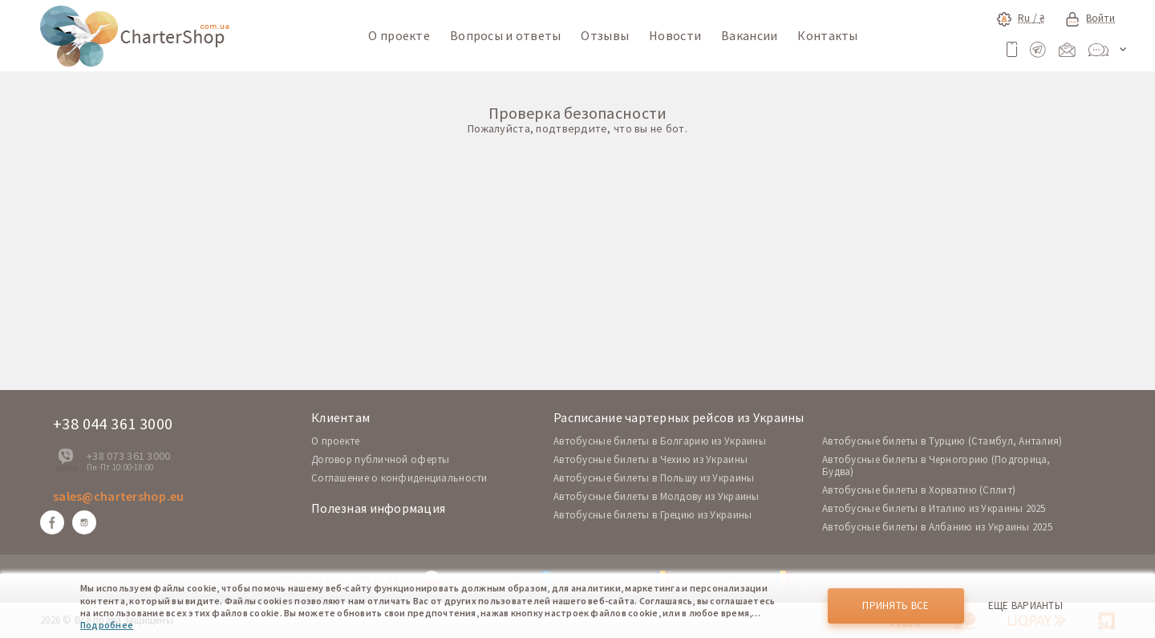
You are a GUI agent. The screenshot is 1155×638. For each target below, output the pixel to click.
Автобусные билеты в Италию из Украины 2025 (934, 508)
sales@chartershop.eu (118, 496)
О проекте (399, 35)
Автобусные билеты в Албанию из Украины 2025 (937, 527)
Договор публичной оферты (380, 459)
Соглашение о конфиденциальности (399, 478)
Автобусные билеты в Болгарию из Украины (659, 441)
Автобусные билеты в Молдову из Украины (656, 496)
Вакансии (749, 35)
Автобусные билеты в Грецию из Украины (652, 515)
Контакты (827, 35)
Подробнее (106, 625)
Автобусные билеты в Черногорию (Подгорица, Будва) (936, 465)
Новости (675, 35)
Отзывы (605, 35)
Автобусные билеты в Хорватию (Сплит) (918, 490)
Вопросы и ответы (505, 35)
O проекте (335, 441)
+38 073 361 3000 (128, 455)
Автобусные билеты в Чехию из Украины (650, 459)
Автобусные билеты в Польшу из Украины (653, 478)
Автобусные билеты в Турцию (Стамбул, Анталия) (942, 441)
